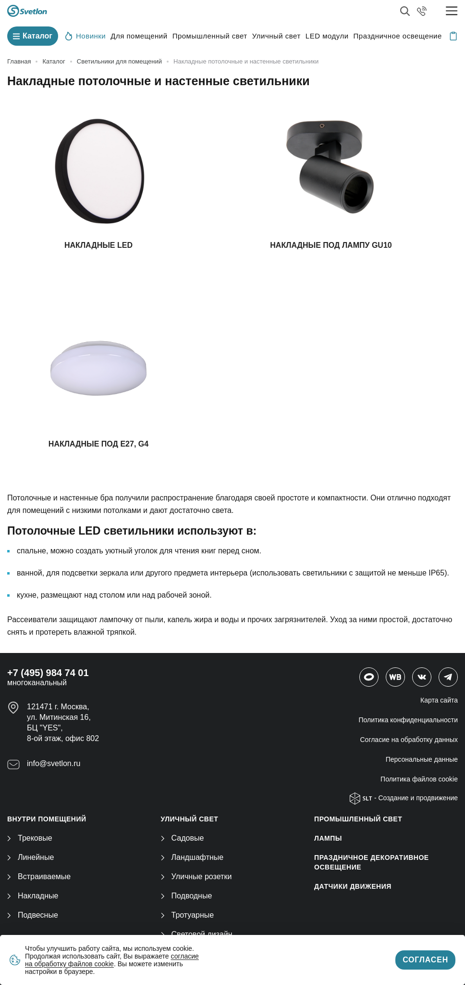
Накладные (32, 896)
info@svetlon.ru (53, 763)
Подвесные (32, 915)
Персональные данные (422, 759)
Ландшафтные (192, 857)
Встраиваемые (39, 876)
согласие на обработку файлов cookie (112, 960)
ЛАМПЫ (328, 838)
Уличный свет (276, 36)
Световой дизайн (196, 934)
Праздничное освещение (398, 36)
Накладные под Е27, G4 (98, 444)
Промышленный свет (209, 36)
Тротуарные (187, 915)
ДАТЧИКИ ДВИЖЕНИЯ (353, 886)
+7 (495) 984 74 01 (48, 672)
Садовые (182, 838)
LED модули (327, 36)
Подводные (186, 896)
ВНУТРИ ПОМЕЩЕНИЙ (46, 819)
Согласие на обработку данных (409, 739)
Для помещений (138, 36)
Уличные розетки (196, 876)
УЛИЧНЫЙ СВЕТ (190, 819)
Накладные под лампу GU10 (331, 245)
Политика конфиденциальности (408, 720)
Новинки (85, 35)
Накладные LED (98, 245)
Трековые (29, 838)
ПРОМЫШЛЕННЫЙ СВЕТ (358, 819)
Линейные (30, 857)
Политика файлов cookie (419, 779)
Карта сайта (439, 700)
